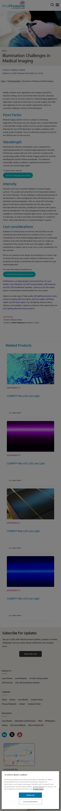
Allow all (30, 795)
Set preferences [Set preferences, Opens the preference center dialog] (30, 802)
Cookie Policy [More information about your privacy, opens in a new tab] (38, 789)
